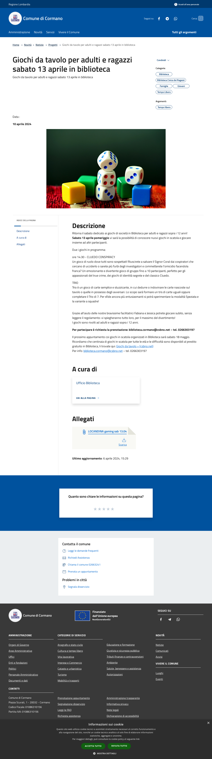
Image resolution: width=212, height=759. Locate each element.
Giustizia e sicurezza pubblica (123, 651)
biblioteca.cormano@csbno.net (103, 351)
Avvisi (159, 657)
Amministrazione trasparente (123, 698)
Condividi (163, 60)
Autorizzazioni (115, 674)
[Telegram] (161, 18)
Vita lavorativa (66, 657)
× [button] (208, 723)
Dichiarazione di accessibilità (123, 716)
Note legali (113, 710)
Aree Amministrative (20, 651)
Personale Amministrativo (23, 675)
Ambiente (112, 662)
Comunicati (162, 651)
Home (16, 45)
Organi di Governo (19, 645)
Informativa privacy (118, 704)
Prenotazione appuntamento (74, 698)
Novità (27, 45)
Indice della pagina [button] (26, 220)
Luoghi (159, 673)
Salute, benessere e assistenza (124, 668)
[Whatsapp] (170, 18)
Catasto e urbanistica (69, 669)
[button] (106, 753)
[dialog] (106, 739)
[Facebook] (153, 18)
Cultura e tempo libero (70, 651)
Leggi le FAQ (65, 710)
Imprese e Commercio (70, 663)
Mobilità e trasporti (68, 681)
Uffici (11, 657)
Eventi (159, 679)
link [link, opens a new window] (138, 739)
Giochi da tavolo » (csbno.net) (134, 346)
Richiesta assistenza (69, 716)
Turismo (62, 675)
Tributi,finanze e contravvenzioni (125, 657)
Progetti (52, 45)
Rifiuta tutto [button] (119, 745)
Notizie (40, 45)
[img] (50, 219)
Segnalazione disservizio (71, 704)
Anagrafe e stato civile (70, 645)
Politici (12, 669)
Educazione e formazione (121, 645)
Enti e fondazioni (18, 663)
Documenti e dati (18, 681)
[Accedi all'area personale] (186, 4)
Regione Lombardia (19, 4)
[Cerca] (199, 18)
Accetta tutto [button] (93, 746)
